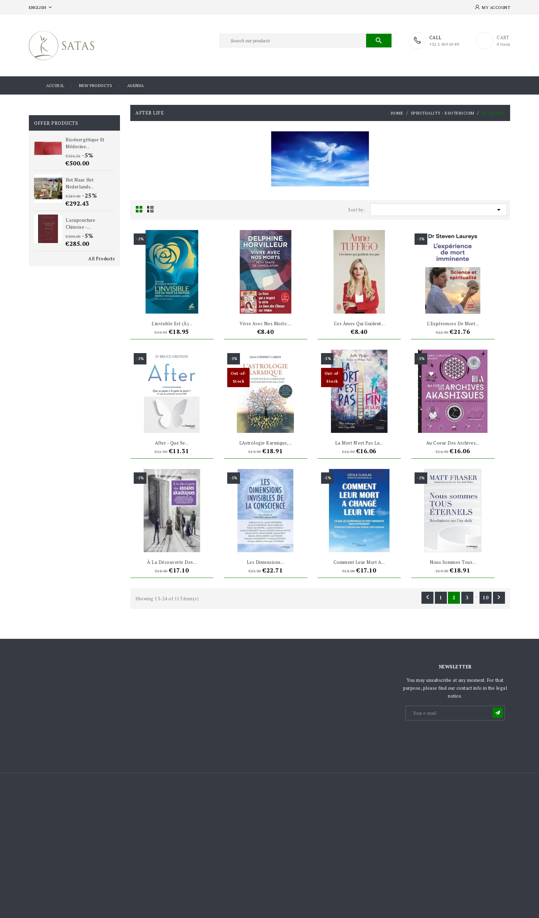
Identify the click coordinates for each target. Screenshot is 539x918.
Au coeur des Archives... (453, 443)
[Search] (306, 40)
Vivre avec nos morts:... (266, 323)
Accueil (55, 85)
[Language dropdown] (41, 7)
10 (486, 597)
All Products (101, 258)
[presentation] (458, 738)
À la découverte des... (172, 562)
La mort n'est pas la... (359, 443)
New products (95, 85)
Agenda (135, 85)
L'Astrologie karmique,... (265, 443)
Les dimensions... (266, 562)
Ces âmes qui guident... (359, 323)
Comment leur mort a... (359, 562)
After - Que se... (172, 443)
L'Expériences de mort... (453, 323)
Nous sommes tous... (453, 562)
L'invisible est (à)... (172, 323)
